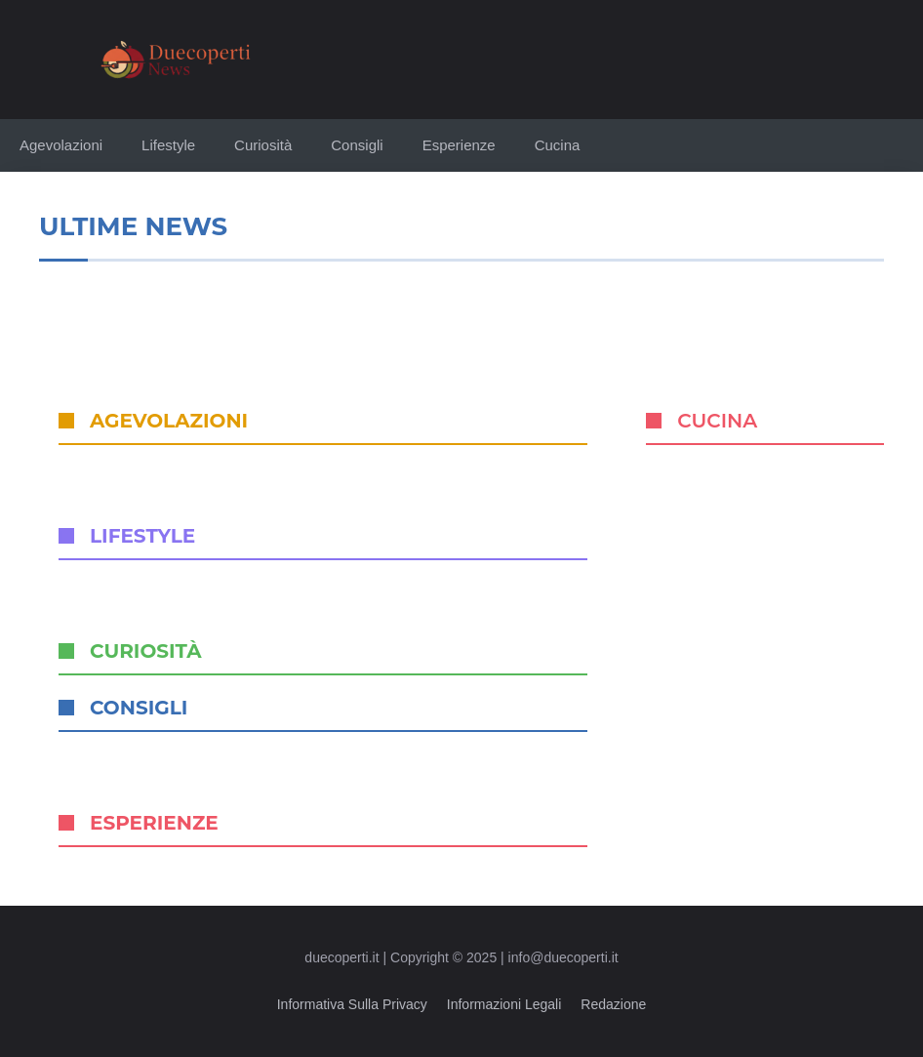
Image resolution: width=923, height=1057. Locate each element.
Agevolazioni (61, 145)
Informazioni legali (504, 1004)
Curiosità (263, 145)
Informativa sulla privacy (352, 1004)
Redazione (613, 1004)
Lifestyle (168, 145)
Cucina (558, 145)
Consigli (356, 145)
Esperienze (459, 145)
